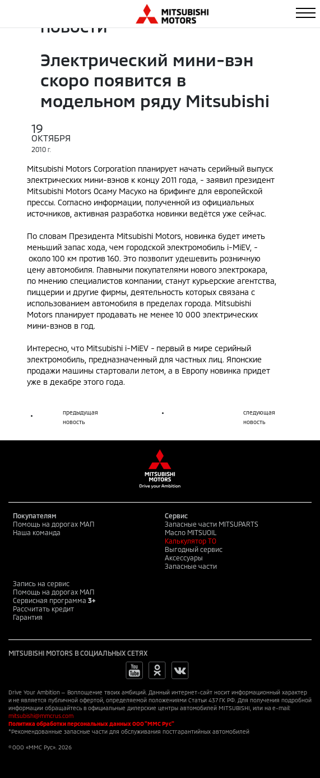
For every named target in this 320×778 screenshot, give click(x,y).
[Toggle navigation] (306, 12)
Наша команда (37, 532)
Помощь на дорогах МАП (54, 524)
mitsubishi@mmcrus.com (40, 715)
